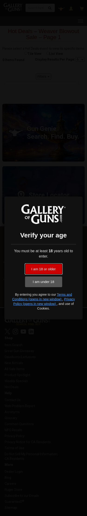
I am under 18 (43, 282)
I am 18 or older (43, 269)
